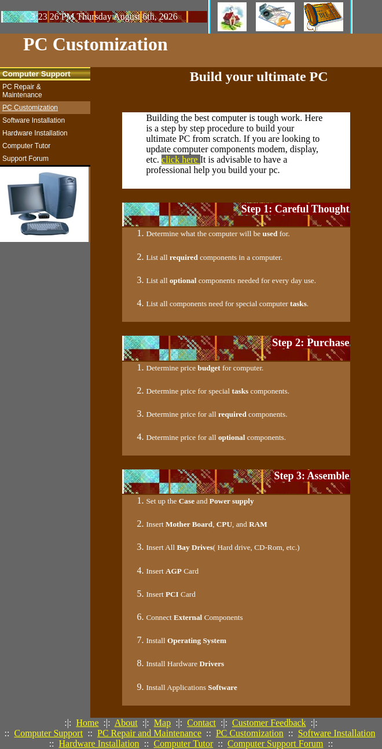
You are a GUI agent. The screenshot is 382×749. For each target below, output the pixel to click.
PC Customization (250, 733)
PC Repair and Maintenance (149, 733)
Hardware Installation (99, 743)
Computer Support (48, 733)
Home (87, 723)
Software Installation (337, 733)
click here (180, 159)
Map (162, 723)
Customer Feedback (269, 723)
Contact (201, 723)
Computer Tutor (184, 743)
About (126, 723)
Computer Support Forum (275, 743)
